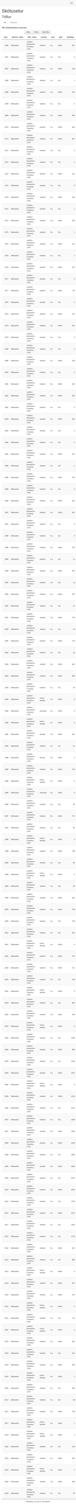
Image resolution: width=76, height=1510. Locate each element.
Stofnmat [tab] (13, 22)
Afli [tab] (5, 22)
